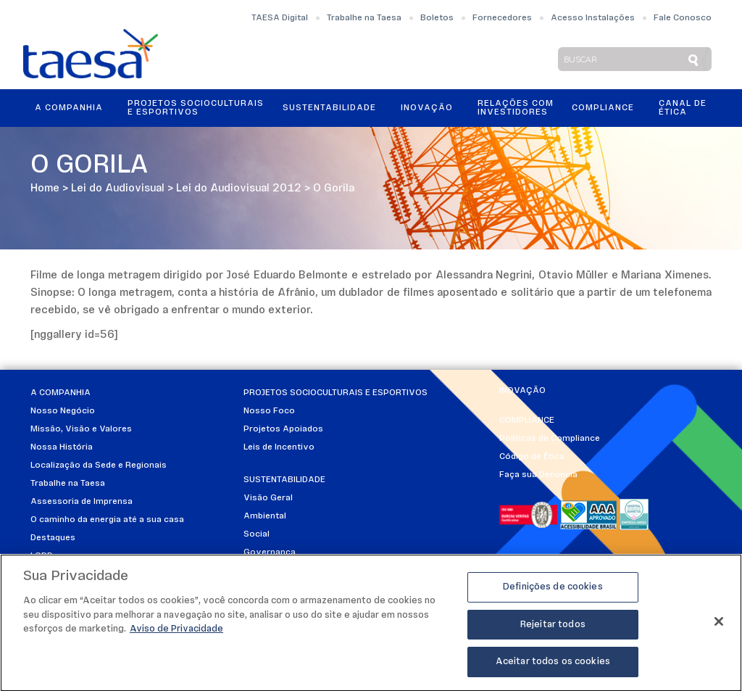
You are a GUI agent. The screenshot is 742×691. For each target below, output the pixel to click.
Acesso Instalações (593, 18)
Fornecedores (502, 18)
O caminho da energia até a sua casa (107, 520)
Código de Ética (531, 456)
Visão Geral (268, 498)
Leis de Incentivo (278, 447)
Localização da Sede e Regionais (98, 465)
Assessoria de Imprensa (81, 501)
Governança (269, 552)
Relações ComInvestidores (516, 108)
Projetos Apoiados (283, 429)
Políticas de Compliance (549, 438)
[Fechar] (719, 626)
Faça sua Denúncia (538, 475)
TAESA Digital (279, 18)
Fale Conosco (683, 18)
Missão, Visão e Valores (81, 429)
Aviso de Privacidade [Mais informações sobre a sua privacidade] (176, 634)
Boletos (437, 18)
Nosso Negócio (62, 411)
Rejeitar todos (552, 629)
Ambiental (264, 516)
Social (256, 534)
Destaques (52, 538)
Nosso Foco (269, 411)
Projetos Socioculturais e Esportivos (196, 108)
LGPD (41, 556)
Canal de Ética (682, 108)
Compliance (603, 108)
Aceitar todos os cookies (553, 667)
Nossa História (61, 447)
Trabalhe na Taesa (364, 18)
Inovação (427, 108)
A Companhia (69, 108)
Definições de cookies (553, 592)
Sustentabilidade (329, 108)
